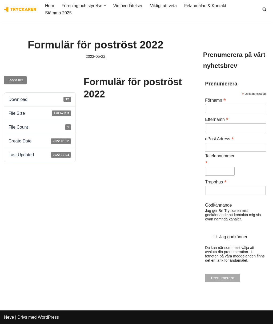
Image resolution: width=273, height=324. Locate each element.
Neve (9, 317)
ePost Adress (219, 139)
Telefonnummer (219, 160)
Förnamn (215, 100)
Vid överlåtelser (128, 5)
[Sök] (264, 9)
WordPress (48, 317)
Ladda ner (15, 80)
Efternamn (216, 119)
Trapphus (216, 182)
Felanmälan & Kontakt (205, 5)
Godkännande (218, 205)
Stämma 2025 (58, 13)
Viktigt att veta (163, 5)
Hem (49, 5)
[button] (105, 6)
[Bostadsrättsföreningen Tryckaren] (20, 9)
